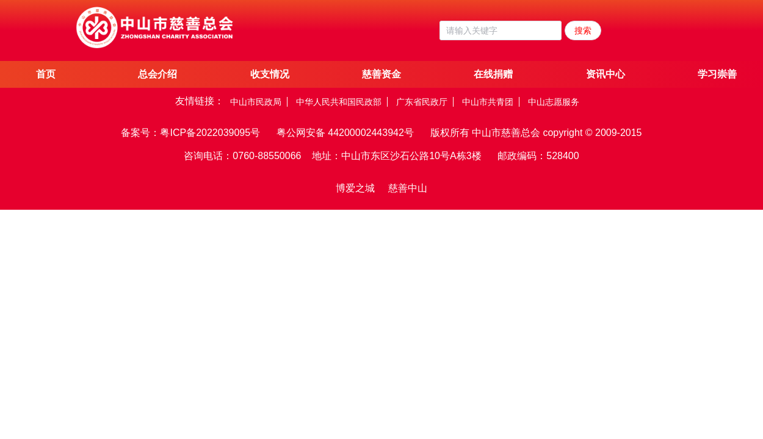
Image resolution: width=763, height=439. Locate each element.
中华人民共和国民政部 (339, 102)
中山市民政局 (255, 102)
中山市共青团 (487, 102)
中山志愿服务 (553, 102)
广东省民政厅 (421, 102)
